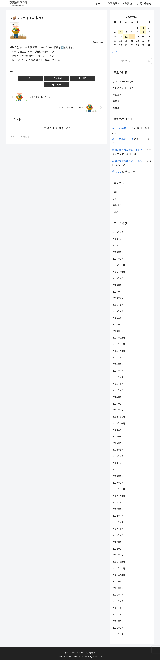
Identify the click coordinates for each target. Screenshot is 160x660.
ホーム (66, 653)
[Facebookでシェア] (48, 78)
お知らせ (14, 72)
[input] (132, 61)
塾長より (117, 94)
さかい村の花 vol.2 (122, 128)
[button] (80, 78)
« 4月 (115, 52)
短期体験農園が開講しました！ (128, 150)
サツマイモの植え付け (124, 81)
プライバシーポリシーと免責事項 (83, 653)
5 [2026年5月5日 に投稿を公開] (120, 32)
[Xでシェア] (32, 78)
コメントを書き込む (57, 121)
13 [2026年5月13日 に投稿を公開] (126, 36)
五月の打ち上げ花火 (123, 88)
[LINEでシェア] (64, 78)
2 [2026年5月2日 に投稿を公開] (143, 27)
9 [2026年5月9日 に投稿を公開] (143, 32)
